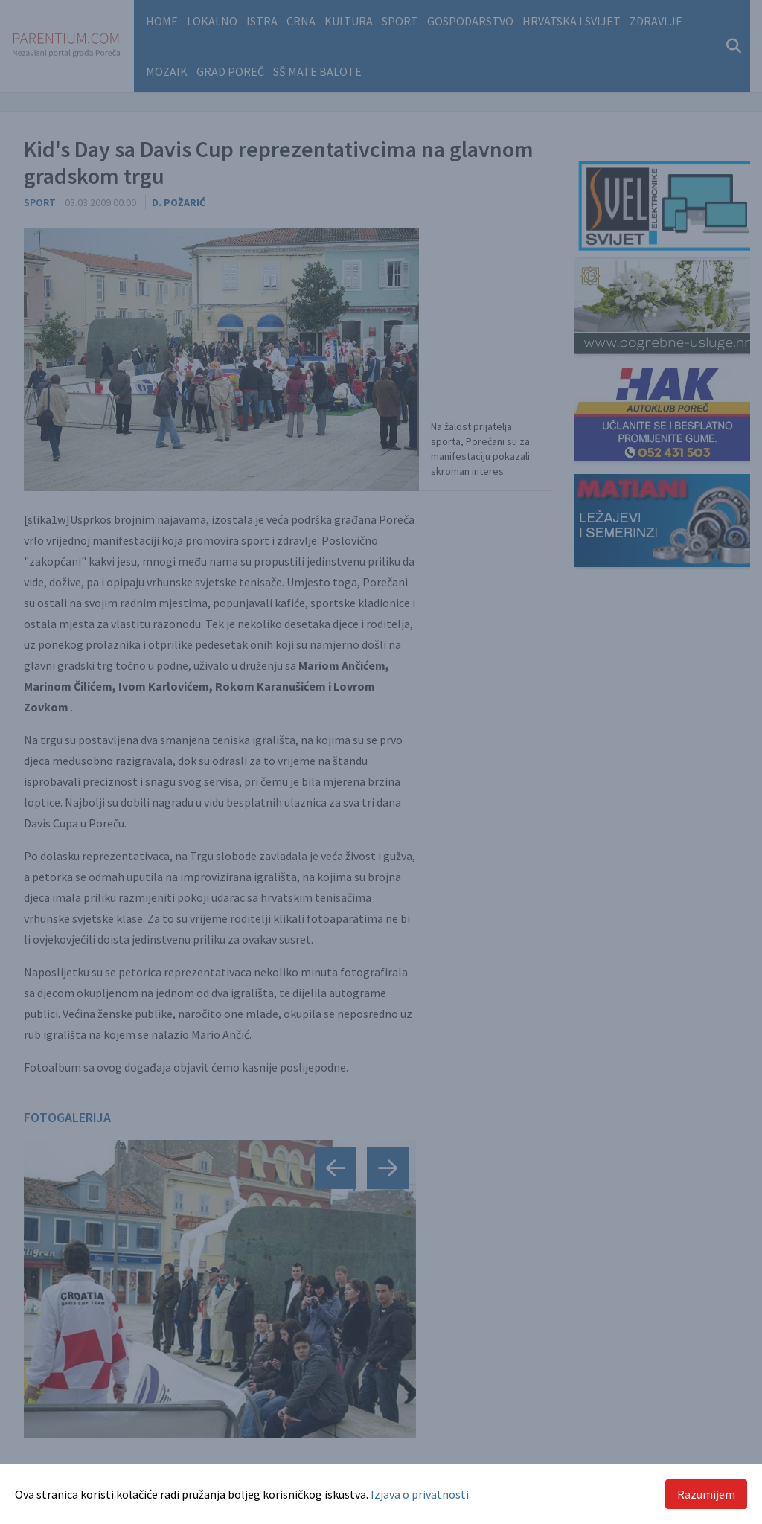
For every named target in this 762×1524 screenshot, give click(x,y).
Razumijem (706, 1494)
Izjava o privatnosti (420, 1494)
